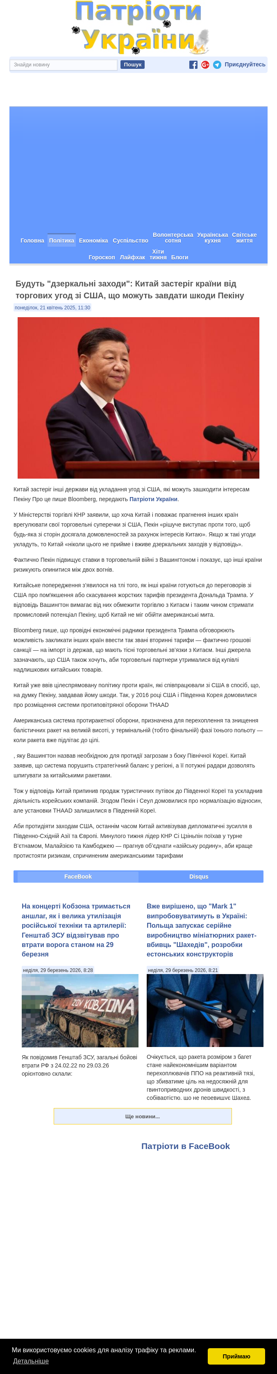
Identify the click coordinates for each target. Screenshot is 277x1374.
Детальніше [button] (31, 1361)
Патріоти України (153, 470)
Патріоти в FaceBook (185, 1117)
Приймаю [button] (236, 1356)
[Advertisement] (138, 139)
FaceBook (78, 847)
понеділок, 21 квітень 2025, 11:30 (52, 279)
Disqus (199, 847)
